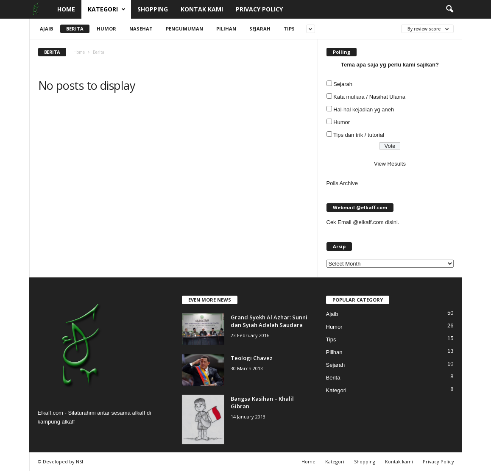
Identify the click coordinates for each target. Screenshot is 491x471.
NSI (79, 461)
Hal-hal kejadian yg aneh (363, 109)
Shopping (152, 9)
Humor (106, 28)
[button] (449, 9)
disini (391, 222)
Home (66, 9)
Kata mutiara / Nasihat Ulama (369, 97)
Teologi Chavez (252, 358)
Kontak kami (202, 9)
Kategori (107, 9)
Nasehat (141, 28)
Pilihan (226, 28)
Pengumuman (184, 28)
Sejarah (260, 28)
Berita (75, 28)
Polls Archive (342, 183)
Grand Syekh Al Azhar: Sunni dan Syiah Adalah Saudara (269, 321)
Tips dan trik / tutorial (358, 135)
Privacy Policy (259, 9)
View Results (390, 164)
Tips (289, 28)
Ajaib (46, 28)
